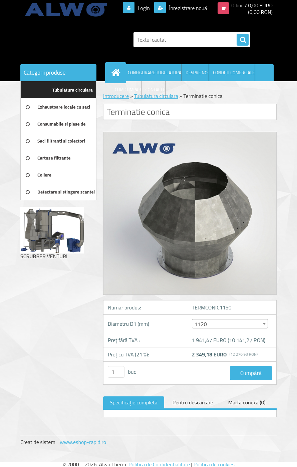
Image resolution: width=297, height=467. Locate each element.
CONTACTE (155, 89)
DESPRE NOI (197, 72)
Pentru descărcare (193, 402)
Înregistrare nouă (187, 8)
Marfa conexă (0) (247, 402)
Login (143, 8)
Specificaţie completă (134, 402)
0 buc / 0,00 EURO (252, 5)
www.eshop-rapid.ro (83, 442)
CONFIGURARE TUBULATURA (154, 72)
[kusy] (116, 372)
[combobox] (230, 323)
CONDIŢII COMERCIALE (234, 72)
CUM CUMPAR (128, 89)
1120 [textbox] (201, 324)
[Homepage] (117, 72)
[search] (243, 40)
